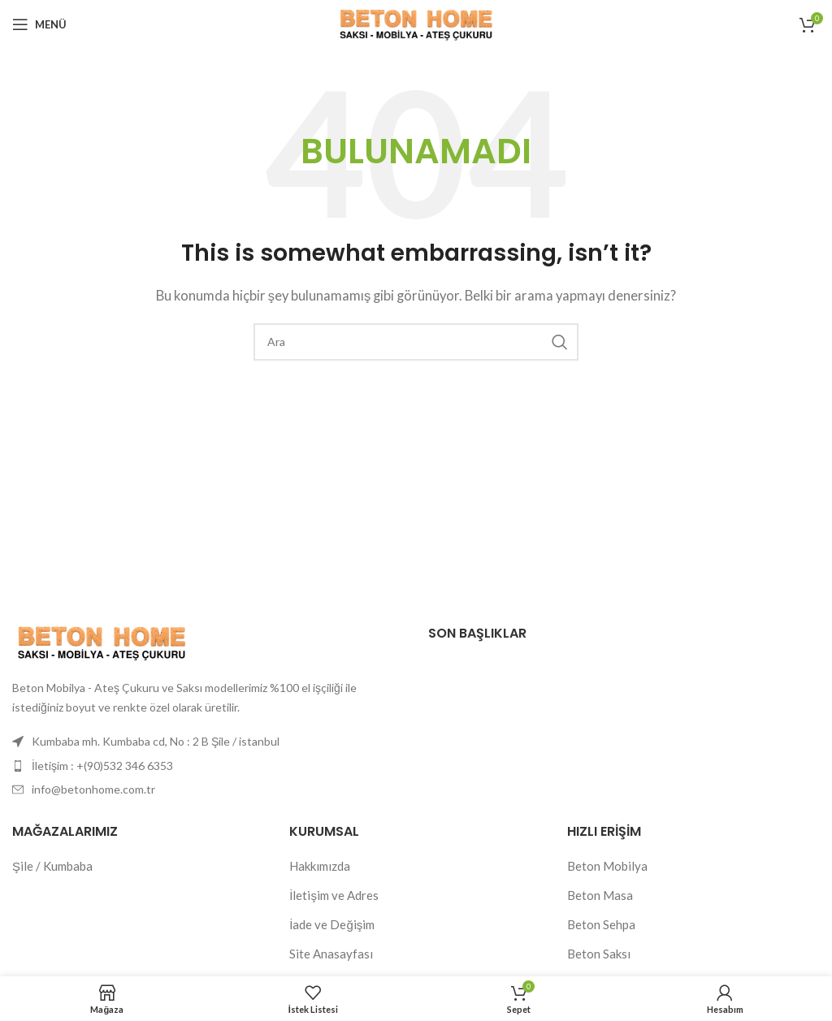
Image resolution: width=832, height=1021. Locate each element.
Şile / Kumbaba (52, 866)
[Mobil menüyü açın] (39, 24)
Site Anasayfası (331, 953)
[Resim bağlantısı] (101, 641)
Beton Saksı (598, 953)
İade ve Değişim (332, 924)
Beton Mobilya (607, 866)
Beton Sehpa (601, 924)
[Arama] (416, 342)
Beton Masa (600, 895)
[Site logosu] (416, 22)
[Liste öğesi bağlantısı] (208, 766)
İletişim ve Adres (334, 895)
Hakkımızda (319, 866)
